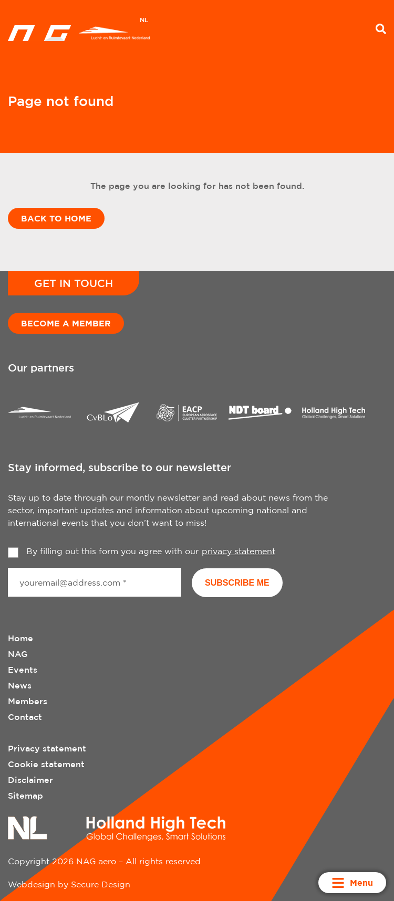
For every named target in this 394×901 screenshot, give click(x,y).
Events (22, 669)
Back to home (56, 218)
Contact (25, 717)
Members (27, 701)
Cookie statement (46, 764)
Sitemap (25, 795)
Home (20, 638)
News (20, 685)
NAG (18, 654)
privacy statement (238, 551)
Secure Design (100, 884)
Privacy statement (47, 748)
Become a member (66, 323)
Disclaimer (30, 780)
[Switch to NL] (143, 21)
